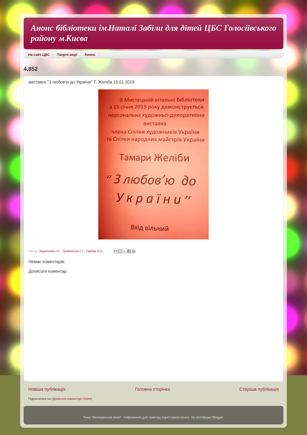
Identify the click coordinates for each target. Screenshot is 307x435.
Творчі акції (67, 55)
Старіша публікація (259, 389)
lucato (185, 417)
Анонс (89, 55)
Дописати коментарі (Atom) (72, 399)
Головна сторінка (152, 389)
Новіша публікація (47, 389)
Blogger (217, 417)
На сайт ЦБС (39, 55)
